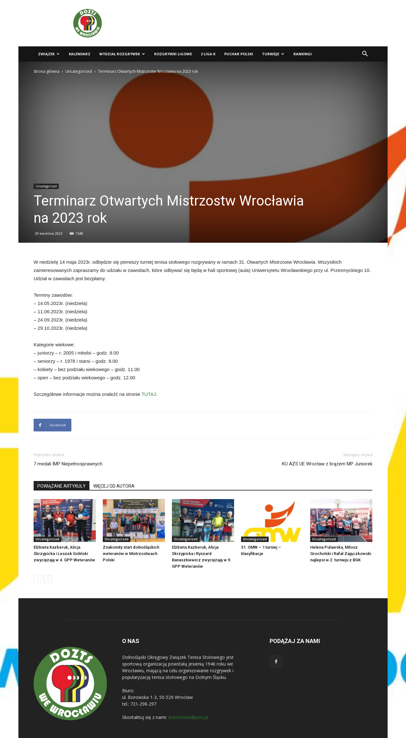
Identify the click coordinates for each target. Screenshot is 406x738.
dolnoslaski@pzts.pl (188, 717)
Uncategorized (78, 71)
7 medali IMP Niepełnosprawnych (68, 464)
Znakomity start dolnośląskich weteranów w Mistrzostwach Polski (131, 553)
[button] (364, 54)
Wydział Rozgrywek (122, 53)
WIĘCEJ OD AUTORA (113, 486)
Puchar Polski (238, 53)
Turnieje (273, 53)
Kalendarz (79, 53)
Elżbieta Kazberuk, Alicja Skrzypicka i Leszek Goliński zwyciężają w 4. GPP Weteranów (64, 553)
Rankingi (302, 53)
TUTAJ (148, 394)
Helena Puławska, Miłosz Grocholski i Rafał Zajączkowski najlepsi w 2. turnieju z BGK (340, 553)
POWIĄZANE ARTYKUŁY (61, 486)
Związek (49, 53)
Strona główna (46, 71)
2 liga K (208, 53)
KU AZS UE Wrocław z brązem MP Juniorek (327, 464)
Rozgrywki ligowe (173, 53)
